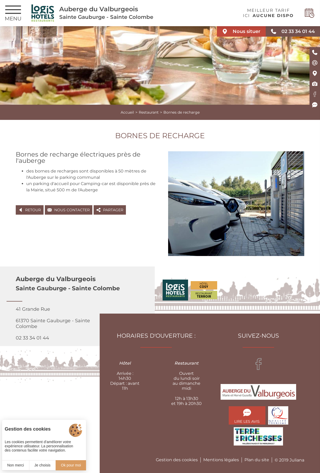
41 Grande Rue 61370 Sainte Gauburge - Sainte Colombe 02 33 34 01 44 (53, 323)
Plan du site (256, 459)
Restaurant (149, 112)
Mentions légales (221, 459)
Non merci (15, 465)
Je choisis (42, 465)
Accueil (127, 112)
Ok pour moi (71, 465)
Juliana (297, 460)
